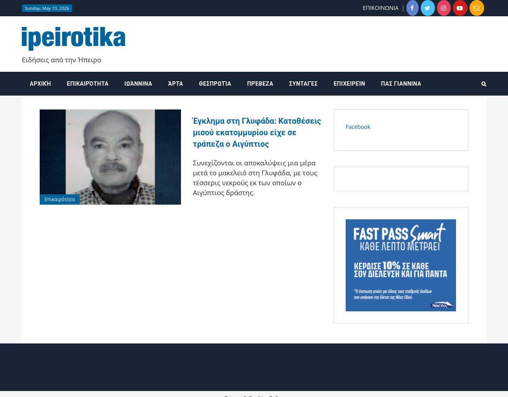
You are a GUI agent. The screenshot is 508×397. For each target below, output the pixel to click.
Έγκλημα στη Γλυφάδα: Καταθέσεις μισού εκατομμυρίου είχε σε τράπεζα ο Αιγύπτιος (257, 132)
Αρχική (40, 84)
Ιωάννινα (138, 84)
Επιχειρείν (349, 84)
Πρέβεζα (260, 84)
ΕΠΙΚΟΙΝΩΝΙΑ (380, 8)
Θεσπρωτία (215, 84)
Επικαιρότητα (88, 84)
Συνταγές (303, 84)
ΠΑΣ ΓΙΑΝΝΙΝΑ (401, 84)
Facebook (358, 126)
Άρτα (175, 84)
